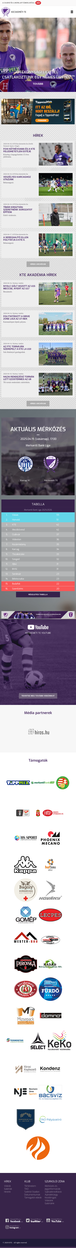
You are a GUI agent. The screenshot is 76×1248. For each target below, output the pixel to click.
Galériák (8, 1188)
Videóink (49, 1200)
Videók (7, 1186)
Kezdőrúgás (50, 1197)
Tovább (38, 84)
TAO (26, 1188)
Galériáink (49, 1203)
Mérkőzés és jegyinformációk (52, 1187)
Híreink (7, 1191)
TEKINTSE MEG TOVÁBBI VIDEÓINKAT (38, 696)
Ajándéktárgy (51, 1194)
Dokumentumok (32, 1194)
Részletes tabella (38, 594)
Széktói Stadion (31, 1191)
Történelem (30, 1186)
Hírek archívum (38, 264)
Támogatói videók (33, 1197)
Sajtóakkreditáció (53, 1191)
